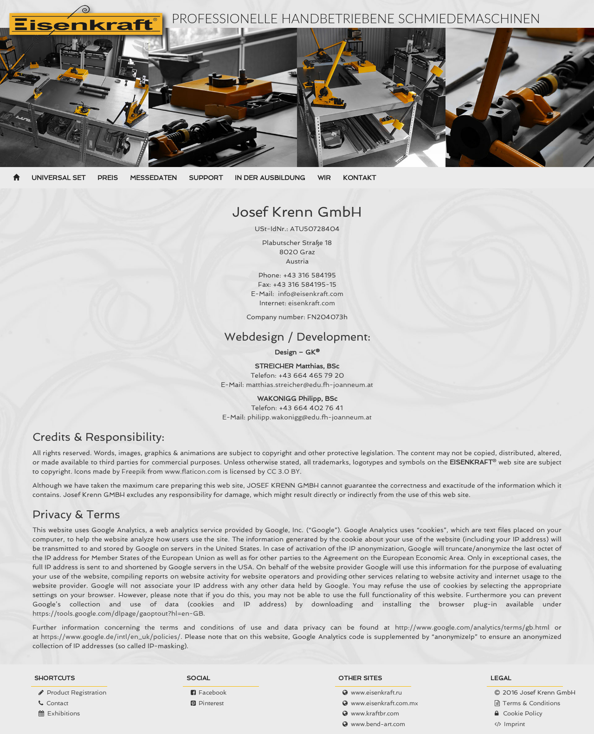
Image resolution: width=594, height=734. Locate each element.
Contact (57, 703)
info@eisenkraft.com (310, 293)
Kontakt (359, 177)
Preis (107, 177)
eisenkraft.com (311, 303)
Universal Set (58, 177)
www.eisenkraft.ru (376, 692)
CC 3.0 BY (283, 471)
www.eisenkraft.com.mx (384, 703)
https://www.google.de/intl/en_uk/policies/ (111, 636)
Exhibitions (63, 713)
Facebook (212, 692)
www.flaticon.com (193, 471)
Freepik (134, 471)
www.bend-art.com (378, 724)
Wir (324, 177)
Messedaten (153, 177)
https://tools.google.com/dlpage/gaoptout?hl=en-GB (117, 613)
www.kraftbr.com (375, 713)
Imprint (514, 724)
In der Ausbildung (270, 177)
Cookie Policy (522, 713)
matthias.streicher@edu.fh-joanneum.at (309, 384)
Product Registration (76, 692)
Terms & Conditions (531, 703)
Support (206, 177)
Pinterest (211, 703)
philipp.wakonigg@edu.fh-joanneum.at (309, 417)
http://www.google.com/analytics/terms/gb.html (472, 627)
